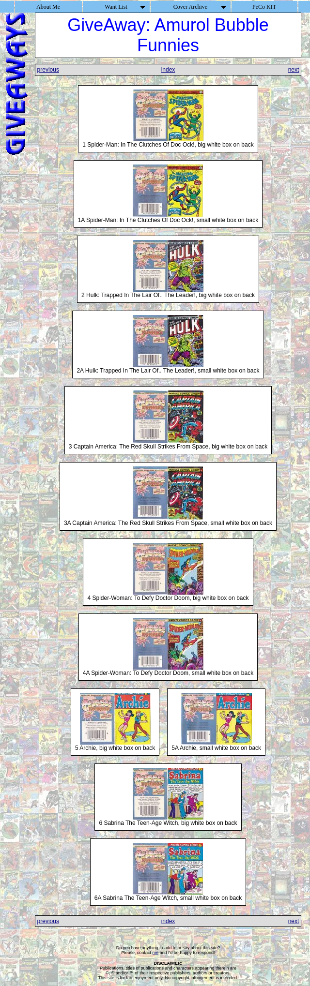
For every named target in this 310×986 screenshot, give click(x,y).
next (293, 69)
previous (48, 69)
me (156, 952)
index (168, 69)
